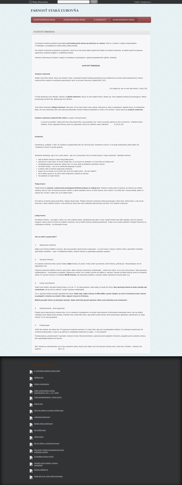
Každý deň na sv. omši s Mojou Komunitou (48, 476)
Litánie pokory (39, 437)
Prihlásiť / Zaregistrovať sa (142, 2)
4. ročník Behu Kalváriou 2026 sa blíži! (47, 371)
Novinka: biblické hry (41, 470)
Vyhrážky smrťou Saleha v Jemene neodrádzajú (46, 464)
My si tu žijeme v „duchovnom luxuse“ (46, 443)
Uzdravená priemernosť (42, 417)
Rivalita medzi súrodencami (43, 424)
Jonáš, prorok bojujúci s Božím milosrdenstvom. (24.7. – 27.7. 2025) (46, 392)
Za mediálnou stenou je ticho (43, 457)
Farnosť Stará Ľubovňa (55, 10)
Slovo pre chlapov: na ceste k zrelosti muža (48, 410)
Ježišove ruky (38, 377)
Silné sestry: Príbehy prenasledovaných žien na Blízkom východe (49, 451)
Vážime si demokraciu (41, 384)
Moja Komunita (43, 2)
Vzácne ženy (38, 404)
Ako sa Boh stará (40, 430)
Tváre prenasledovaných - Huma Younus (48, 397)
